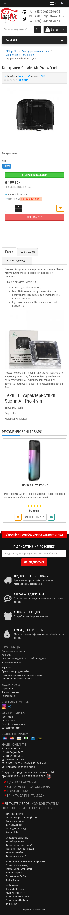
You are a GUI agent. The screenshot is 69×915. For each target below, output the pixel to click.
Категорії (34, 40)
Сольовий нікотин (15, 813)
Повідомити (34, 217)
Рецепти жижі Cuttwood (17, 896)
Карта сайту (7, 667)
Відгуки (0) (27, 252)
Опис (9, 251)
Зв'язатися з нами (11, 727)
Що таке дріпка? (14, 824)
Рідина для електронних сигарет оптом (22, 675)
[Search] (37, 29)
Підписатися (34, 562)
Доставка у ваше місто (13, 651)
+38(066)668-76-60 (47, 11)
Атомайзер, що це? (15, 841)
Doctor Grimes (12, 880)
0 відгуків (23, 80)
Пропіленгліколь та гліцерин (20, 848)
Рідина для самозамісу (17, 865)
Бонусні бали (8, 696)
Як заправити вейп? (16, 856)
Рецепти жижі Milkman (17, 900)
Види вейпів (12, 832)
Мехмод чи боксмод (16, 828)
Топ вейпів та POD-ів (16, 876)
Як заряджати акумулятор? (19, 845)
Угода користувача (11, 662)
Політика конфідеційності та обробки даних (24, 658)
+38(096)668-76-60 (47, 21)
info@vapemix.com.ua (16, 759)
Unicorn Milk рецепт (15, 889)
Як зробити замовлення (14, 724)
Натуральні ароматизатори (19, 869)
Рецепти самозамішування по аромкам (25, 861)
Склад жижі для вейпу (17, 837)
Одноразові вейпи (15, 821)
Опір (4, 161)
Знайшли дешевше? (34, 175)
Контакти (6, 654)
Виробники (7, 688)
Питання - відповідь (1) (17, 260)
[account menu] (62, 3)
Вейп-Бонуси (12, 903)
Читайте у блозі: (18, 804)
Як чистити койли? (15, 852)
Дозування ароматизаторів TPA (22, 817)
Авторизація (8, 720)
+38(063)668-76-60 (47, 16)
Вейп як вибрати (14, 872)
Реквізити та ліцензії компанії (17, 678)
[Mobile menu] (5, 3)
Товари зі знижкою (11, 692)
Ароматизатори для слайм (15, 671)
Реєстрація (7, 716)
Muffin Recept (12, 885)
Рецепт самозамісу (15, 892)
